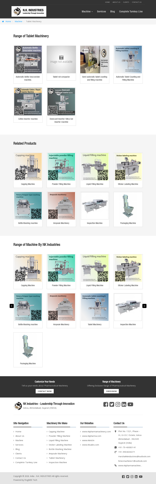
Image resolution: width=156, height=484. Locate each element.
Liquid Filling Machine (58, 440)
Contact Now (45, 391)
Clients (126, 2)
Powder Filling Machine (59, 436)
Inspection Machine (58, 462)
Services (101, 11)
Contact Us (136, 2)
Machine (87, 11)
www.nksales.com (90, 444)
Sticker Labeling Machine (60, 444)
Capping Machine (57, 431)
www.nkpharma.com (91, 436)
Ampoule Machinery (58, 453)
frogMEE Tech (31, 480)
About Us (116, 2)
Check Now (111, 391)
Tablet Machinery (57, 458)
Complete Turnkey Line (131, 11)
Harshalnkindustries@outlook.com (134, 456)
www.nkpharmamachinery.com (95, 431)
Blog (112, 11)
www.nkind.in (88, 440)
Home (107, 2)
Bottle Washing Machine (60, 449)
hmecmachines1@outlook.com (132, 461)
